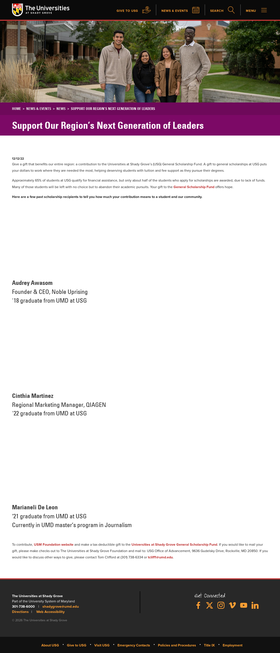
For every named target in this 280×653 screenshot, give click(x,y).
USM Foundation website (54, 545)
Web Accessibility (49, 612)
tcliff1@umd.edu (160, 557)
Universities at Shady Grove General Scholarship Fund (174, 545)
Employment (232, 645)
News (61, 109)
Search (215, 11)
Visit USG (102, 645)
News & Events (170, 11)
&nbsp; (73, 238)
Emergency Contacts (133, 645)
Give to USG (120, 11)
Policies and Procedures (177, 645)
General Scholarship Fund (193, 187)
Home (16, 109)
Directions (20, 612)
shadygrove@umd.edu (59, 607)
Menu (250, 11)
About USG (50, 645)
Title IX (209, 645)
